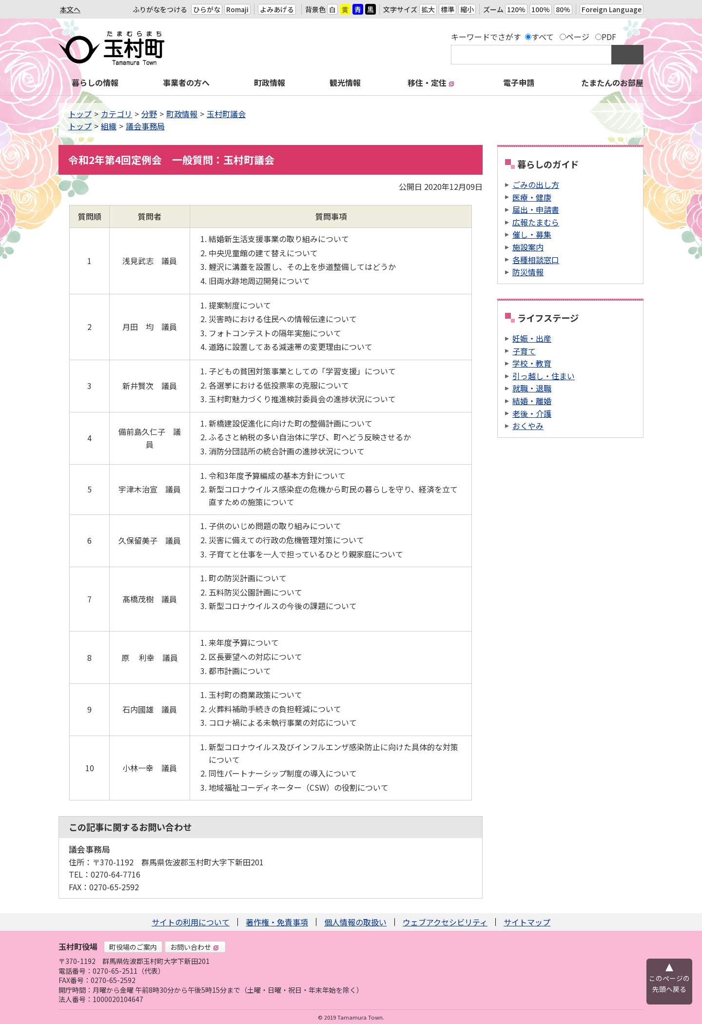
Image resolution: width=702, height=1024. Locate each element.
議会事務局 (145, 126)
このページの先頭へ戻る (669, 983)
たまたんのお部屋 (612, 82)
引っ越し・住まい (543, 376)
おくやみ (528, 425)
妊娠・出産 (531, 338)
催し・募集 (531, 234)
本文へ (70, 9)
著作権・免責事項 (277, 922)
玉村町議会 (226, 114)
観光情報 (345, 82)
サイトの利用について (191, 922)
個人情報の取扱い (355, 922)
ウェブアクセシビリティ (445, 922)
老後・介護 (531, 413)
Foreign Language (612, 9)
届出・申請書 (535, 209)
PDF (609, 36)
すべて (542, 36)
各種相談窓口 (535, 260)
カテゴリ (116, 114)
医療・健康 (531, 197)
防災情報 (528, 272)
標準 (447, 9)
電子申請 (518, 82)
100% (540, 9)
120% (516, 9)
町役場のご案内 (133, 947)
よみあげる (277, 9)
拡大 (428, 9)
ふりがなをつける (160, 9)
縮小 (467, 9)
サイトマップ (527, 922)
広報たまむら (535, 222)
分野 (149, 114)
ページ (577, 36)
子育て (524, 351)
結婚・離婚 (531, 401)
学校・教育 (531, 363)
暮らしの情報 (95, 82)
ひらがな (206, 9)
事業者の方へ (186, 82)
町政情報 (269, 82)
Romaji (237, 9)
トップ (80, 114)
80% (563, 9)
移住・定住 (431, 82)
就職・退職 (531, 388)
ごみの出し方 (535, 184)
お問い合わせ (194, 947)
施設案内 (528, 247)
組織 (109, 126)
